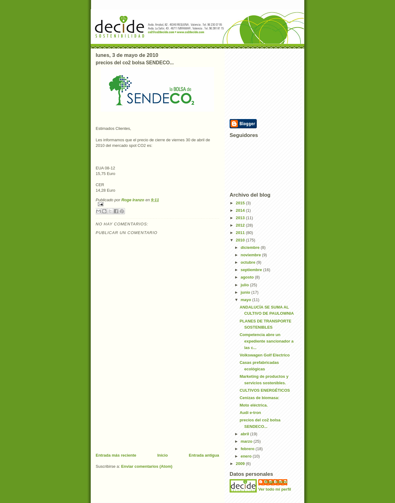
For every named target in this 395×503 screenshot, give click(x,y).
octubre (248, 262)
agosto (248, 277)
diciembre (251, 247)
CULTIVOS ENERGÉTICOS (264, 390)
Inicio (162, 455)
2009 (241, 463)
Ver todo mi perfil (274, 489)
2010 (241, 240)
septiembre (252, 269)
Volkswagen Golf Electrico (264, 355)
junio (246, 292)
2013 (241, 217)
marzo (247, 441)
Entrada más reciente (116, 455)
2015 (241, 203)
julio (245, 285)
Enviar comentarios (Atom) (146, 466)
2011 (241, 232)
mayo (246, 299)
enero (247, 456)
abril (245, 434)
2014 (241, 210)
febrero (248, 448)
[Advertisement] (142, 409)
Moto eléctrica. (253, 405)
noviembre (251, 255)
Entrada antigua (204, 455)
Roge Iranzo (275, 482)
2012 (241, 225)
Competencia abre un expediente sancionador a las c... (266, 341)
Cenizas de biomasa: (259, 397)
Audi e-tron (250, 412)
